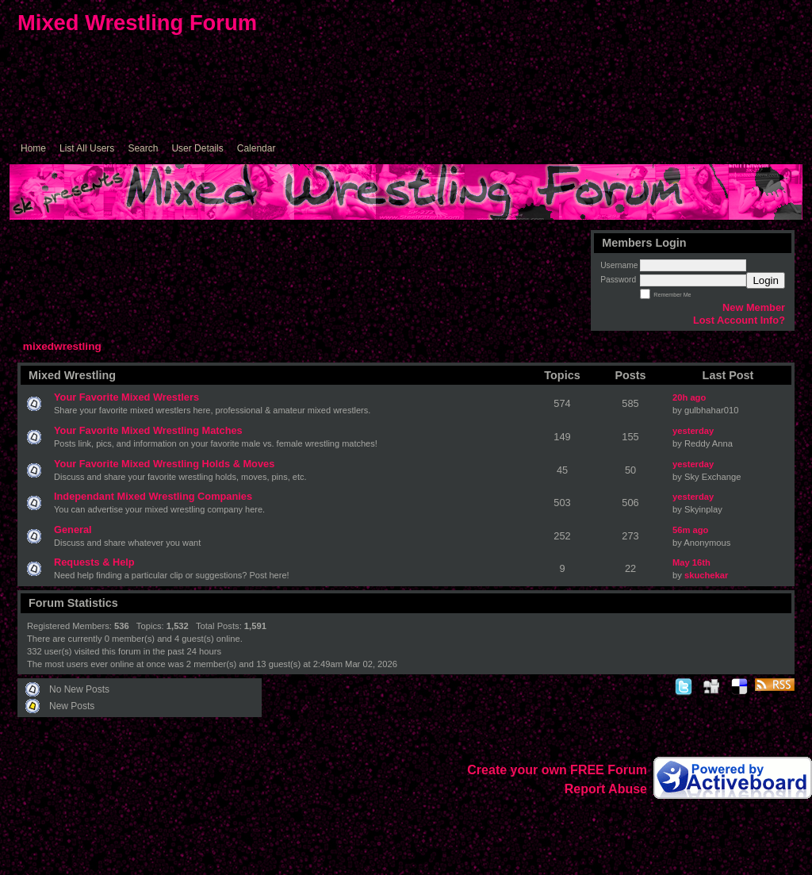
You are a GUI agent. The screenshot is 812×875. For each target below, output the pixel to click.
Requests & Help (94, 562)
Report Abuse (606, 789)
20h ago (689, 397)
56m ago (690, 530)
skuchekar (706, 575)
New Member (753, 307)
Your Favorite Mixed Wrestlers (126, 397)
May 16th (691, 562)
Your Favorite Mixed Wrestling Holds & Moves (164, 464)
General (73, 529)
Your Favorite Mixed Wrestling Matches (148, 430)
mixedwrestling (62, 346)
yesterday (693, 431)
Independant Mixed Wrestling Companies (153, 496)
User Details (197, 148)
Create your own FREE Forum (557, 770)
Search (143, 148)
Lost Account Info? (739, 320)
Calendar (256, 148)
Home (33, 148)
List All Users (86, 148)
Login (766, 280)
